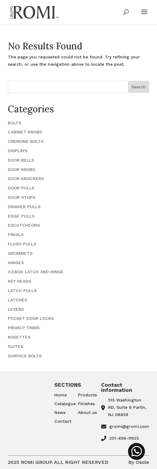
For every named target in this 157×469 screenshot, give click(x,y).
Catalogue (65, 403)
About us (87, 412)
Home (60, 394)
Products (87, 394)
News (60, 412)
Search (138, 86)
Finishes (86, 403)
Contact (62, 421)
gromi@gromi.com (129, 426)
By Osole (138, 462)
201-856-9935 (124, 438)
